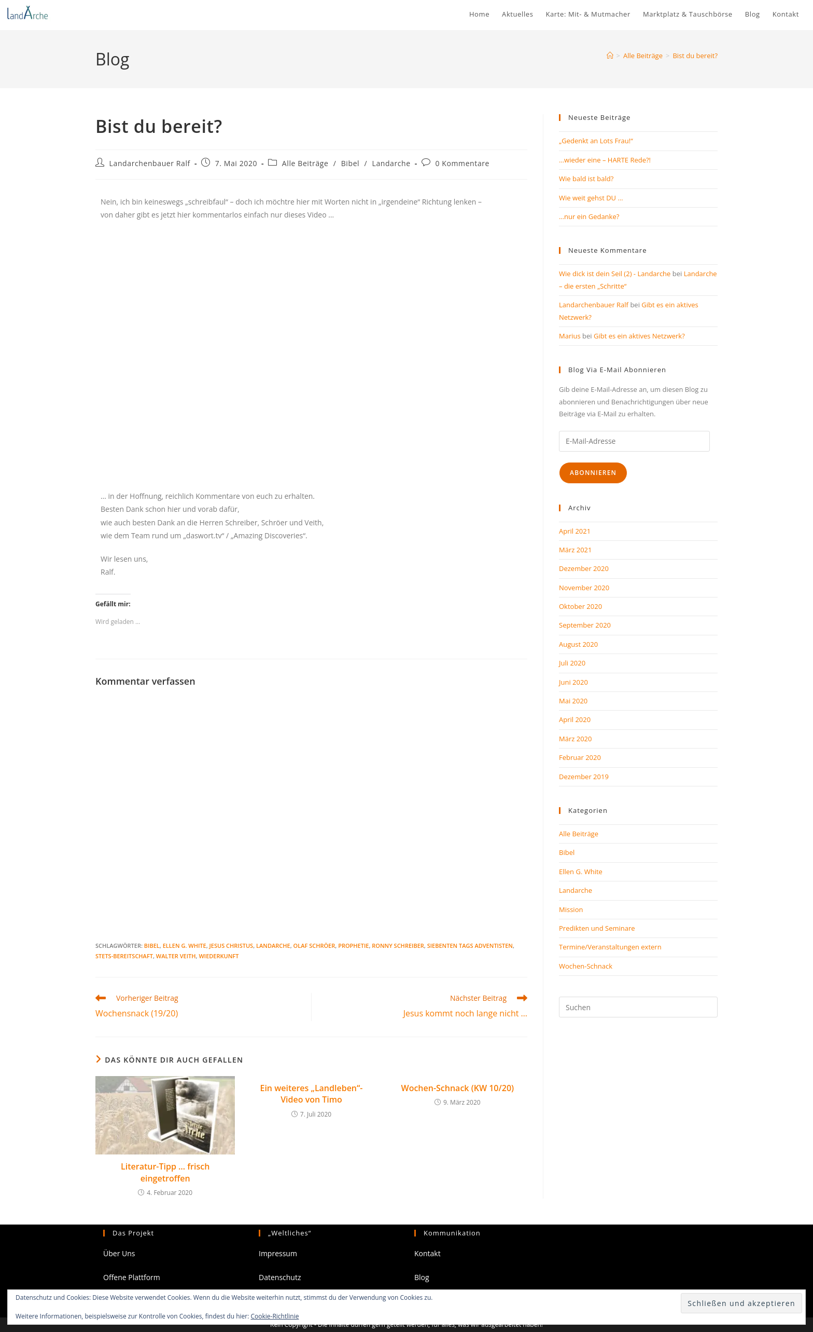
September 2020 (585, 625)
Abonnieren (593, 472)
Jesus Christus (231, 945)
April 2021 (575, 531)
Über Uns (119, 1253)
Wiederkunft (219, 956)
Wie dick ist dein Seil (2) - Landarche (614, 273)
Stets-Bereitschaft (124, 956)
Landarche (391, 163)
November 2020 (584, 587)
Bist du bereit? (695, 55)
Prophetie (353, 945)
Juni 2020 (573, 682)
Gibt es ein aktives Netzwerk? (639, 336)
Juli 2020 (572, 663)
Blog (421, 1277)
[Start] (610, 55)
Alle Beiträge (305, 163)
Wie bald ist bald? (586, 178)
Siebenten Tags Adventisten (470, 945)
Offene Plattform (131, 1277)
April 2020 (575, 719)
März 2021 (575, 549)
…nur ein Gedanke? (589, 216)
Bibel (350, 163)
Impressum (278, 1253)
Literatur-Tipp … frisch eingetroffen (165, 1172)
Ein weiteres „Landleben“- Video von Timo (311, 1093)
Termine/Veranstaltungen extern (610, 947)
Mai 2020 (573, 700)
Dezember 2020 (584, 568)
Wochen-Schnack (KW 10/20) (457, 1088)
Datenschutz (280, 1277)
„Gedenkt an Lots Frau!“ (596, 140)
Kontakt (427, 1253)
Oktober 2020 (580, 606)
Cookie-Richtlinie (275, 1316)
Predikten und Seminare (597, 928)
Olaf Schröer (314, 945)
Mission (571, 909)
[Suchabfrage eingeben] (638, 1007)
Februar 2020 (580, 757)
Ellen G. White (184, 945)
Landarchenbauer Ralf (149, 163)
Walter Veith (176, 956)
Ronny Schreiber (398, 945)
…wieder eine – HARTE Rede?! (605, 160)
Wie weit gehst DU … (591, 197)
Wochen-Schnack (585, 966)
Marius (570, 336)
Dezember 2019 (584, 776)
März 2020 (575, 738)
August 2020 (578, 644)
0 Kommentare (462, 163)
